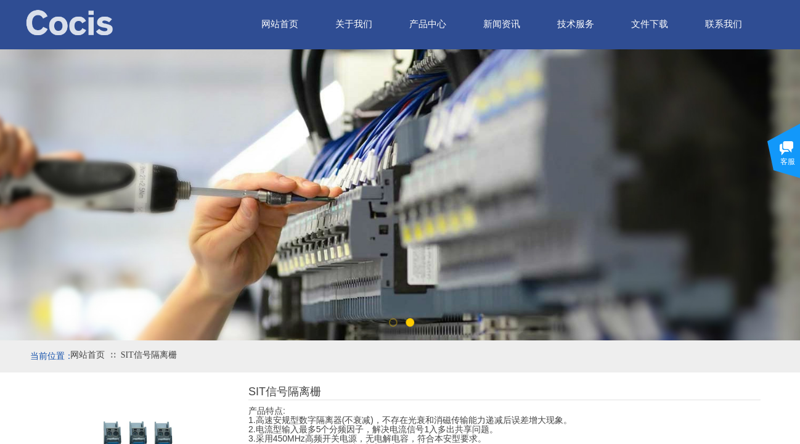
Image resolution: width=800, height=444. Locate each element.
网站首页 (87, 355)
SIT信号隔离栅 (149, 355)
